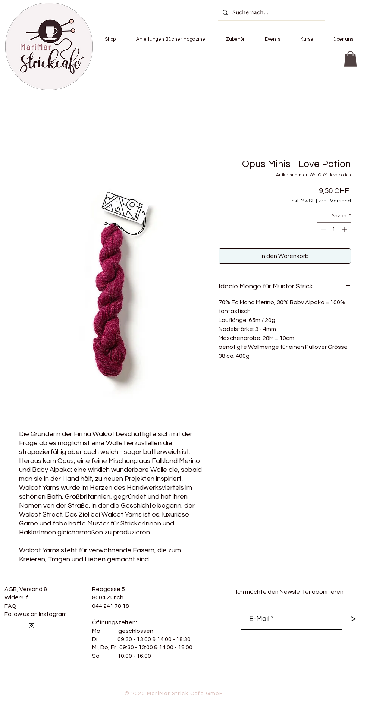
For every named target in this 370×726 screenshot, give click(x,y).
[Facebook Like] (88, 641)
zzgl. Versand (334, 200)
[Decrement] (322, 229)
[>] (353, 619)
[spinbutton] (334, 229)
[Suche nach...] (270, 12)
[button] (110, 39)
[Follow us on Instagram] (31, 625)
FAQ (10, 606)
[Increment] (345, 229)
